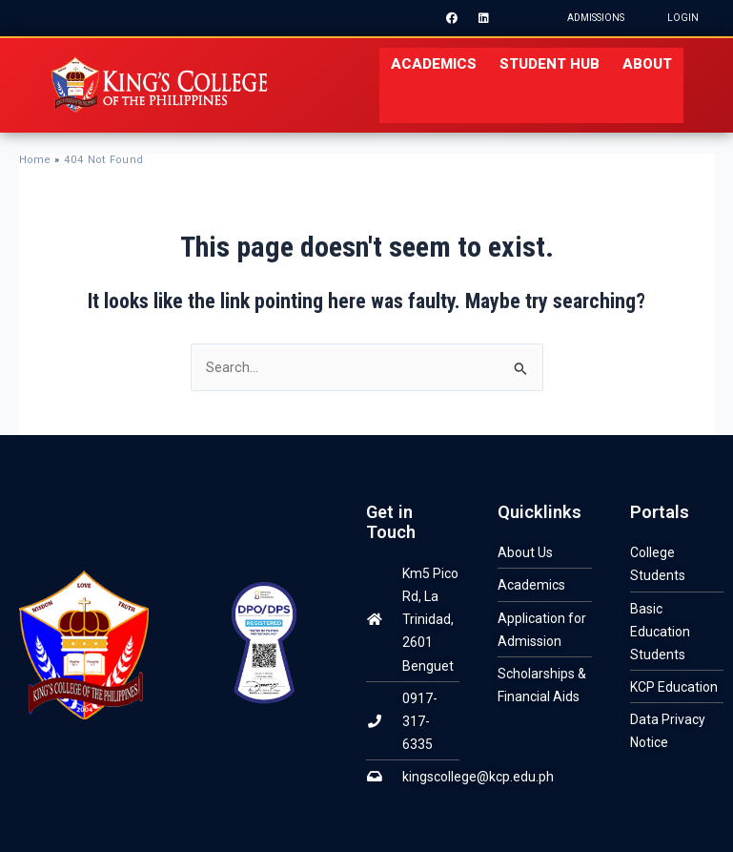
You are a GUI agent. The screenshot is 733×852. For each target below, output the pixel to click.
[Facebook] (452, 18)
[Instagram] (516, 18)
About (647, 64)
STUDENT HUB (549, 64)
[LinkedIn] (484, 18)
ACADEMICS (434, 64)
